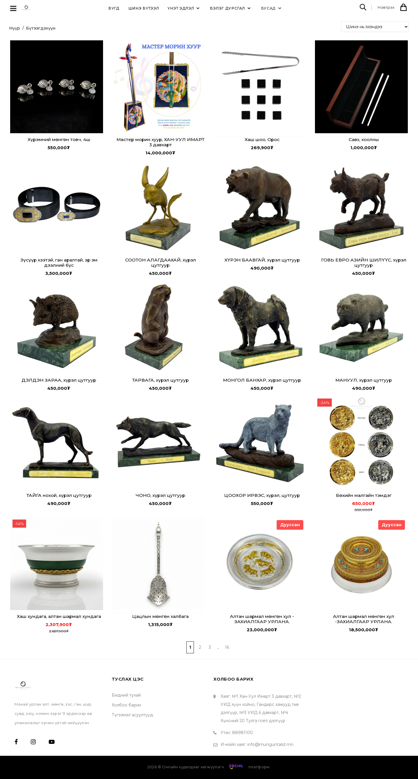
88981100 (242, 732)
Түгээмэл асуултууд (132, 714)
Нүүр (14, 28)
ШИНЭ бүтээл (143, 8)
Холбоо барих (126, 705)
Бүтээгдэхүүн (40, 28)
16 (227, 647)
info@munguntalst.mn (270, 744)
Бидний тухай (126, 695)
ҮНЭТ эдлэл (184, 8)
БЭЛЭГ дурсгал (231, 8)
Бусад (272, 8)
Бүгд (114, 8)
